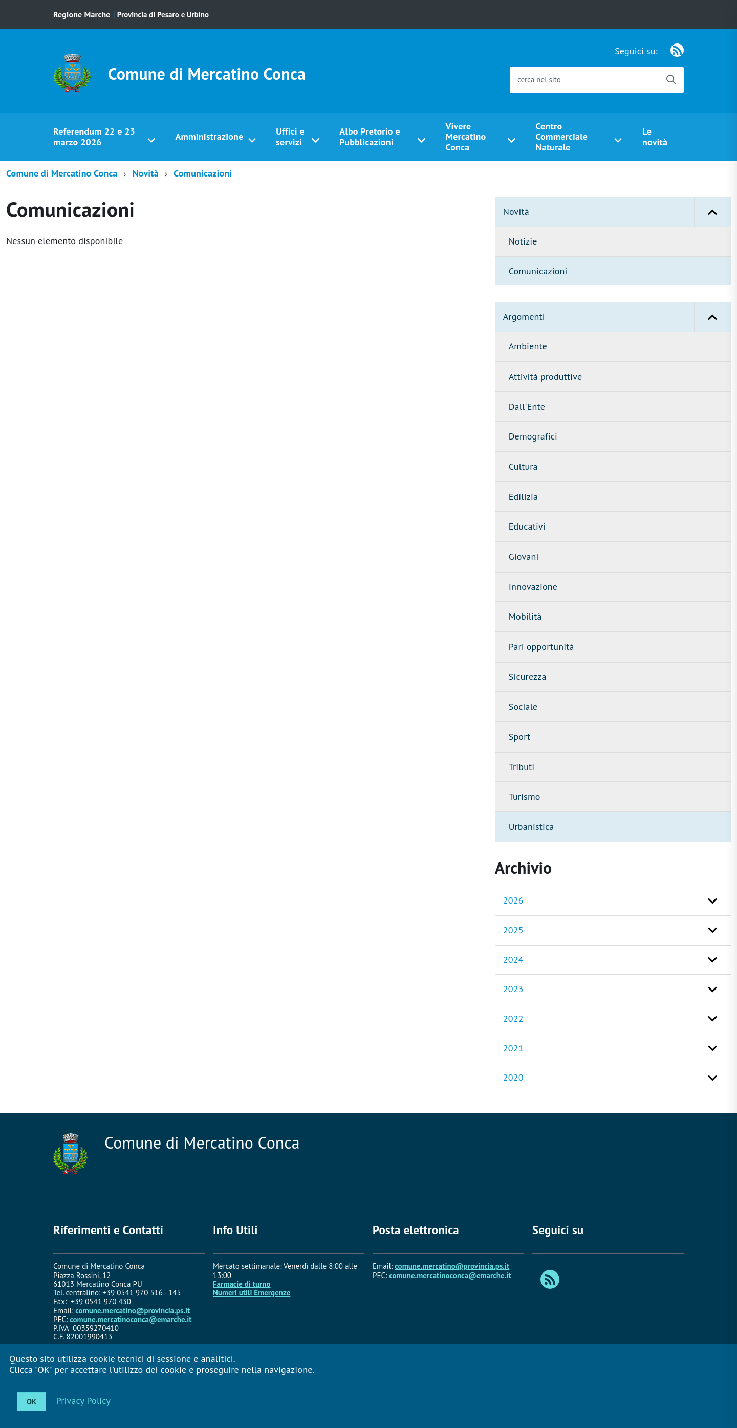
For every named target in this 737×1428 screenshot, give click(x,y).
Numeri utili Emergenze (251, 1293)
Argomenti (617, 317)
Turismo (524, 796)
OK (31, 1402)
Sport (520, 736)
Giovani (524, 556)
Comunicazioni (203, 173)
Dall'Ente (527, 406)
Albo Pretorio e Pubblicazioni (369, 136)
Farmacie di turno (242, 1284)
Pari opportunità (541, 646)
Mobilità (525, 616)
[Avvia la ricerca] (671, 80)
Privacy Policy (83, 1400)
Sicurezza (528, 677)
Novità (146, 173)
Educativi (527, 526)
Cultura (523, 466)
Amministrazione (209, 136)
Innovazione (533, 586)
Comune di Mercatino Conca (207, 73)
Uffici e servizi (290, 136)
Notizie (523, 241)
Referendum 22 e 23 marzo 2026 (94, 136)
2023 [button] (513, 989)
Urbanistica (531, 826)
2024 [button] (513, 959)
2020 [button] (513, 1077)
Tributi (522, 767)
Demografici (533, 436)
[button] (712, 212)
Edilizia (523, 496)
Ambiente (528, 346)
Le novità (654, 136)
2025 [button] (513, 930)
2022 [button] (513, 1018)
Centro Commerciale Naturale (562, 136)
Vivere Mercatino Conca (466, 136)
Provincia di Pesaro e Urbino (163, 14)
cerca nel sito (539, 79)
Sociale (523, 706)
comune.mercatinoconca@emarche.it (130, 1319)
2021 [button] (513, 1048)
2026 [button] (513, 900)
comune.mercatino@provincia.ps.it (132, 1310)
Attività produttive (545, 376)
